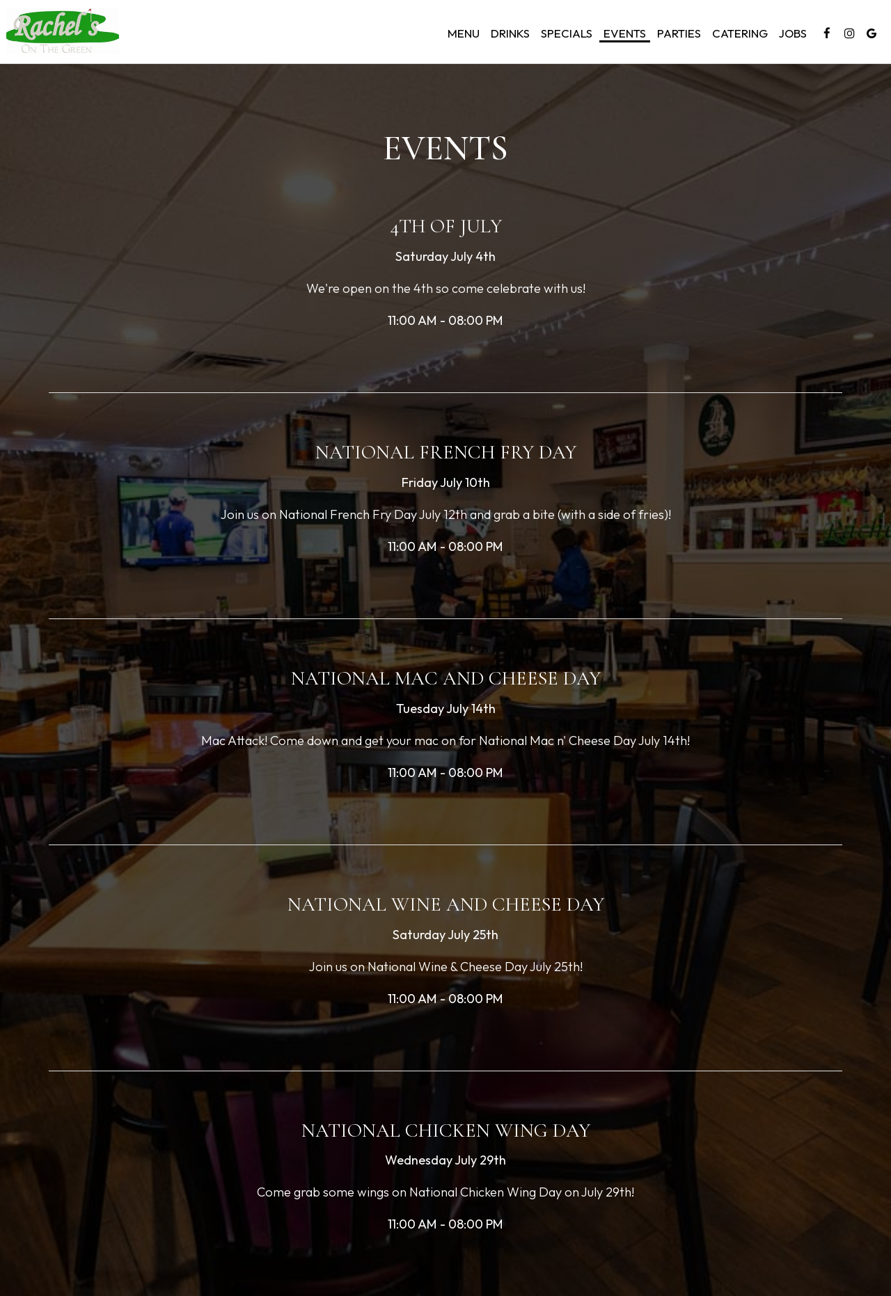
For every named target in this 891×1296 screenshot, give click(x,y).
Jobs (791, 35)
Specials (564, 35)
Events (622, 35)
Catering (738, 35)
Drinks (508, 35)
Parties (677, 35)
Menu (462, 35)
